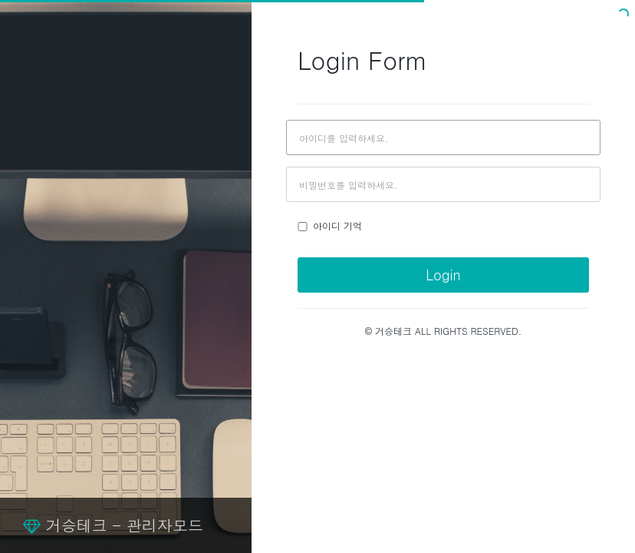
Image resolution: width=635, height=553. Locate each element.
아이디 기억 (330, 225)
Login (443, 274)
